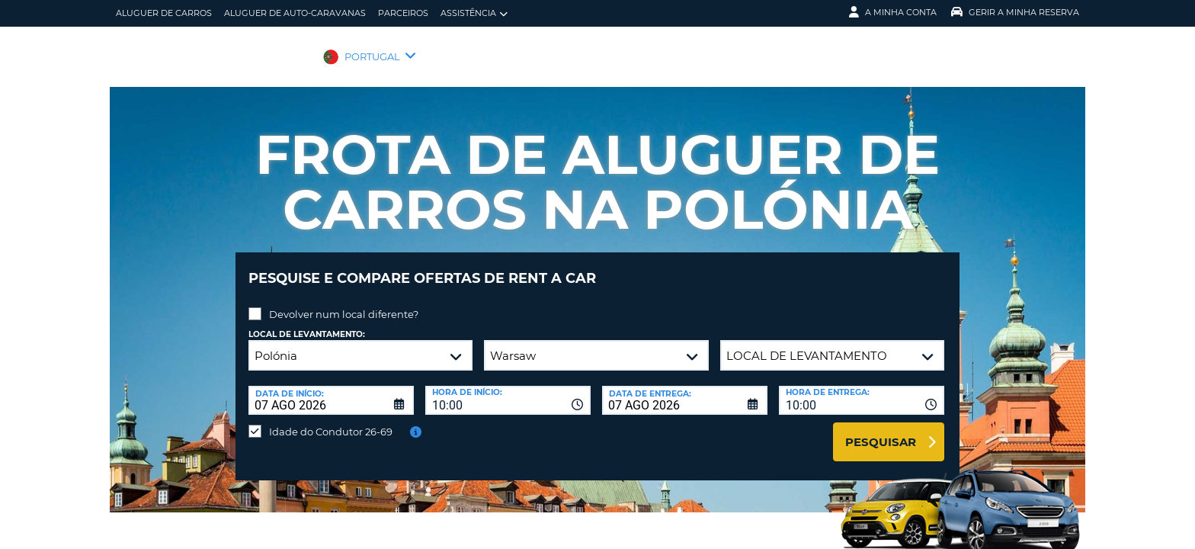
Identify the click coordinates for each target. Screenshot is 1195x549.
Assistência (474, 13)
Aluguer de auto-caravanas (295, 13)
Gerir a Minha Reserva (1015, 12)
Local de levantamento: (306, 323)
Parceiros (403, 13)
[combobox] (508, 389)
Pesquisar (880, 430)
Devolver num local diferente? (343, 303)
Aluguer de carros (164, 13)
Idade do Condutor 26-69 (330, 420)
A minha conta (893, 12)
